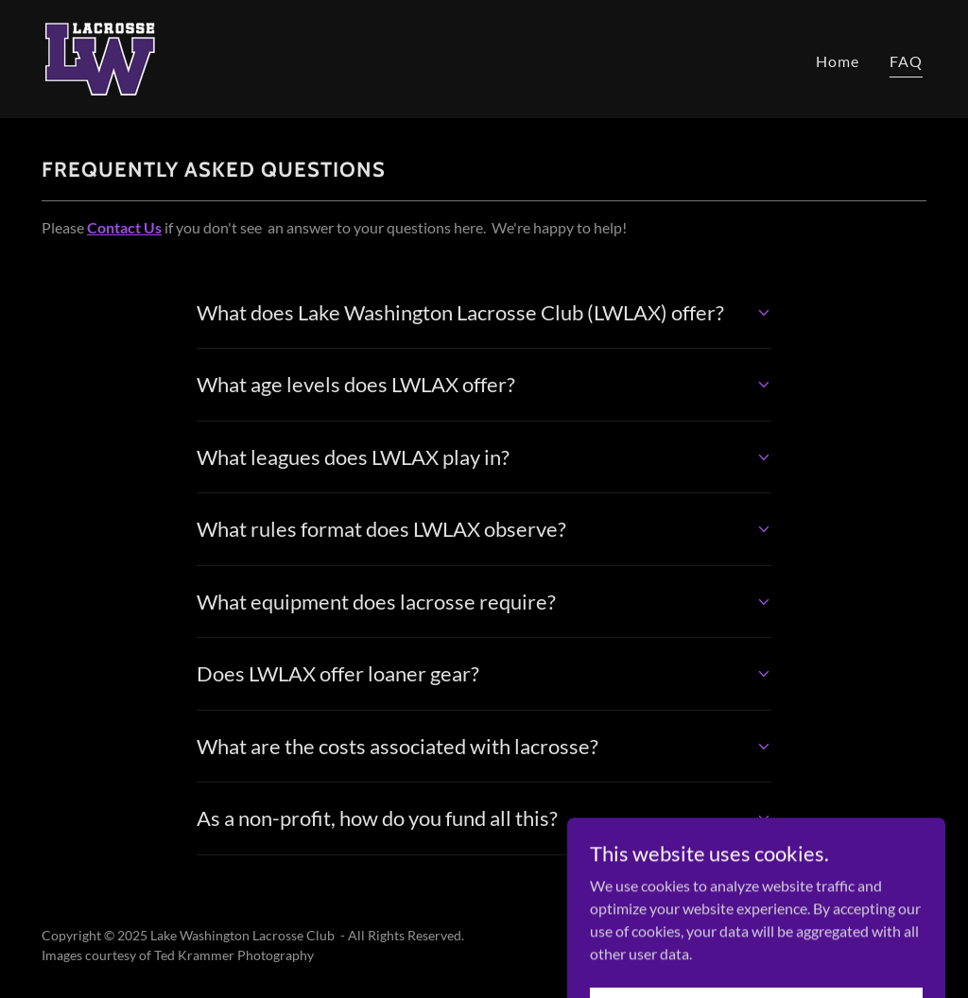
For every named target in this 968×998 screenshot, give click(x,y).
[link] (100, 57)
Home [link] (837, 61)
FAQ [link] (906, 61)
